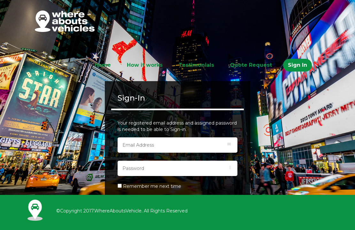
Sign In (297, 65)
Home (103, 65)
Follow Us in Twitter (227, 220)
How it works (145, 65)
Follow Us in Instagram (227, 207)
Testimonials (196, 65)
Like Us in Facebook (240, 207)
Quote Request (251, 65)
